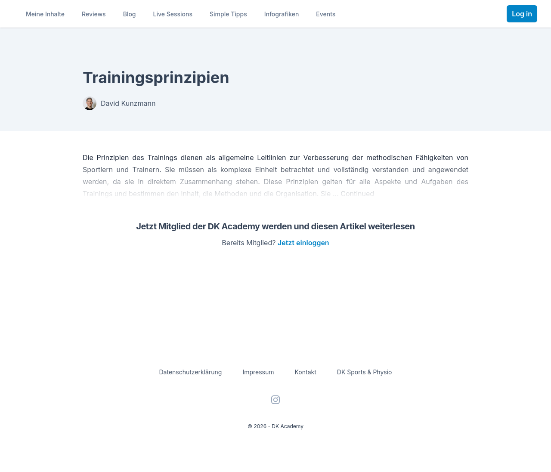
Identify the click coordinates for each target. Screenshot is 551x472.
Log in (522, 13)
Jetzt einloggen (303, 242)
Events (325, 14)
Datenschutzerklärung (190, 372)
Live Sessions (172, 14)
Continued (357, 193)
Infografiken (281, 14)
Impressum (258, 372)
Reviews (94, 14)
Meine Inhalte (45, 14)
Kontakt (305, 372)
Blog (129, 14)
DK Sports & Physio (364, 372)
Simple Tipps (228, 14)
